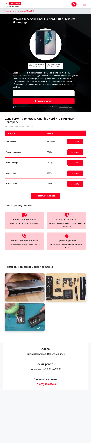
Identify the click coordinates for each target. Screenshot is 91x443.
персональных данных (65, 107)
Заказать (75, 141)
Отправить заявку (43, 101)
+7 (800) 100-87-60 (45, 384)
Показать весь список (45, 196)
